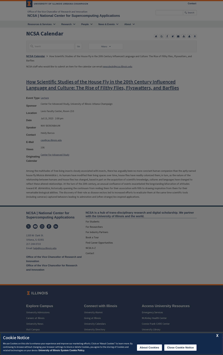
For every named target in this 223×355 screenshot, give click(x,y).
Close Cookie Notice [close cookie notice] (180, 347)
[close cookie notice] (217, 335)
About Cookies (149, 347)
